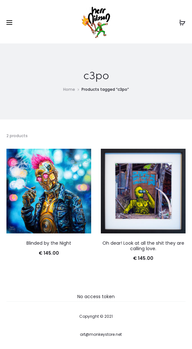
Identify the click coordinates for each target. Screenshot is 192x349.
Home (69, 89)
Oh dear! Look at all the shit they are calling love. (143, 246)
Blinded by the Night (48, 243)
